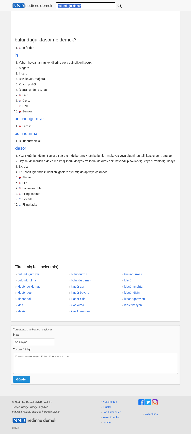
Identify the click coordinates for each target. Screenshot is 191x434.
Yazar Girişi (151, 414)
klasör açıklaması (29, 286)
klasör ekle (78, 299)
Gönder (21, 379)
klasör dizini (132, 292)
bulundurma (26, 133)
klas (20, 305)
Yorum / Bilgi (21, 349)
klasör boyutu (80, 292)
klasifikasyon (133, 305)
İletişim (107, 422)
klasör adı (77, 286)
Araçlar (107, 406)
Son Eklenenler (112, 412)
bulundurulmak (81, 280)
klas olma (77, 305)
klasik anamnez (81, 311)
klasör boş (24, 292)
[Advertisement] (95, 23)
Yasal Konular (111, 417)
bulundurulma (27, 280)
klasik (21, 311)
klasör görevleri (134, 299)
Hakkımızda (110, 401)
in (16, 55)
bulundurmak (133, 274)
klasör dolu (25, 299)
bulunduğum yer (30, 118)
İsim (16, 335)
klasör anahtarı (134, 286)
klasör (20, 148)
